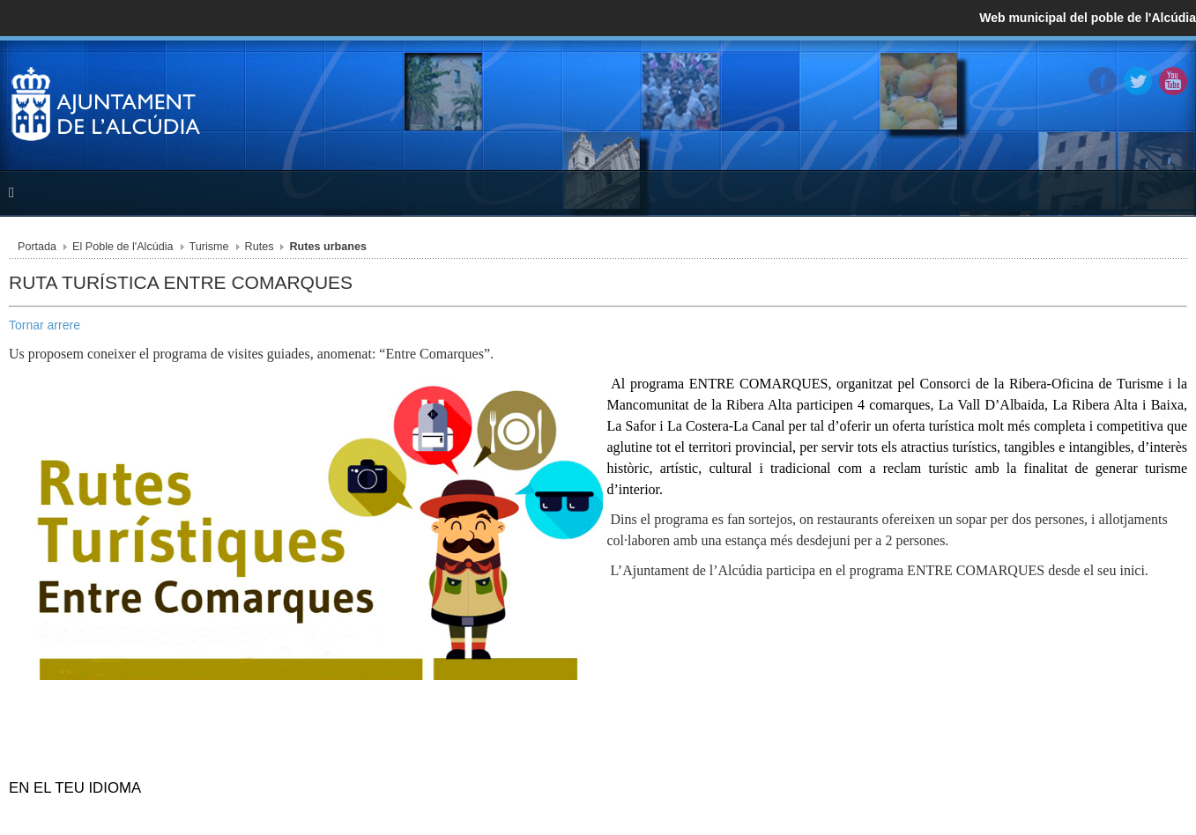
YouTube (1173, 81)
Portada (37, 246)
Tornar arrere (44, 325)
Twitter (1138, 81)
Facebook (1102, 81)
